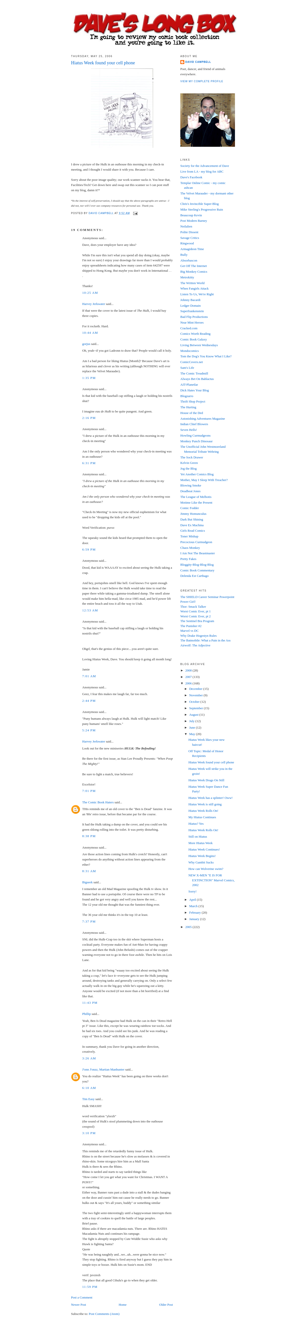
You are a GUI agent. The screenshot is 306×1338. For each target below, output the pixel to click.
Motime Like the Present (196, 502)
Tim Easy (88, 1099)
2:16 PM (89, 418)
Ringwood (187, 243)
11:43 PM (90, 1002)
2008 (188, 670)
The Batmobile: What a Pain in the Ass (205, 640)
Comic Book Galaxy (193, 339)
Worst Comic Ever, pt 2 (195, 616)
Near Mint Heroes (192, 322)
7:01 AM (89, 676)
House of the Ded (191, 413)
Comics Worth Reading (195, 333)
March (193, 906)
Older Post (166, 1304)
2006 (188, 683)
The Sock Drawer (191, 457)
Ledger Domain (190, 305)
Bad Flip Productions (194, 317)
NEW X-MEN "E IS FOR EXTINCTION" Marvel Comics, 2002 (211, 880)
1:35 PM (89, 378)
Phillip (86, 1014)
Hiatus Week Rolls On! (203, 811)
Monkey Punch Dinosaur (196, 441)
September (196, 708)
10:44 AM (90, 332)
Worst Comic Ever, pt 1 (195, 611)
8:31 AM (89, 871)
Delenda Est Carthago (194, 576)
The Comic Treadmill (194, 373)
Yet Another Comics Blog (197, 474)
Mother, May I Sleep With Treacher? (204, 480)
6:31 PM (89, 463)
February (195, 912)
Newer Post (78, 1304)
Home (123, 1304)
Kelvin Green (189, 463)
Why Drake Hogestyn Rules (198, 635)
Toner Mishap (189, 536)
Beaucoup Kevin (191, 215)
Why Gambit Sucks (201, 862)
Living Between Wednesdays (199, 345)
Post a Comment (81, 1297)
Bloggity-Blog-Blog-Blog (197, 564)
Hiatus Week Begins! (202, 856)
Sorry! (192, 891)
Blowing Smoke (190, 485)
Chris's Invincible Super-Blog (199, 204)
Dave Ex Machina (192, 525)
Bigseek (87, 882)
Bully (184, 255)
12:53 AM (90, 610)
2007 (188, 677)
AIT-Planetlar (189, 384)
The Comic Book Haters (98, 802)
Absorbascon (188, 260)
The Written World (192, 283)
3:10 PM (89, 1133)
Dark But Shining (191, 519)
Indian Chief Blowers (194, 424)
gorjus (86, 344)
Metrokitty (187, 277)
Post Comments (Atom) (104, 1314)
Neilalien (186, 226)
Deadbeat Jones (190, 491)
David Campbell (198, 62)
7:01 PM (89, 791)
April (193, 899)
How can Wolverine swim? (205, 869)
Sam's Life (187, 368)
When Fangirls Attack (194, 288)
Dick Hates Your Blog (194, 390)
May (192, 734)
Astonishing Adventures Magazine (202, 418)
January (194, 919)
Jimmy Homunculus (193, 514)
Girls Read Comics (192, 530)
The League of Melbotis (195, 497)
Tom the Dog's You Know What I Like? (205, 356)
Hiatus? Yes (195, 823)
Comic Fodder (189, 508)
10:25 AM (90, 293)
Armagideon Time (192, 249)
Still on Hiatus (197, 836)
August (194, 714)
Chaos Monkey (190, 548)
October (194, 702)
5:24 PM (89, 730)
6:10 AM (89, 1088)
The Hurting (188, 407)
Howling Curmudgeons (195, 435)
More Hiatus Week (200, 843)
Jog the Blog (188, 468)
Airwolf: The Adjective (195, 645)
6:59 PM (89, 549)
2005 (188, 927)
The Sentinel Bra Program (197, 621)
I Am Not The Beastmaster (197, 553)
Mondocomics (189, 351)
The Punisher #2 (190, 626)
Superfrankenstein (192, 311)
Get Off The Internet (193, 266)
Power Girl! (188, 601)
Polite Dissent (189, 232)
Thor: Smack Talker (193, 606)
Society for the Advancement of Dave (204, 166)
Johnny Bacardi (190, 300)
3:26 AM (89, 1058)
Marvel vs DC (189, 630)
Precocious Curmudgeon (196, 542)
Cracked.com (188, 328)
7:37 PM (89, 921)
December (196, 689)
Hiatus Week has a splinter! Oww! (210, 798)
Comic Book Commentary (197, 570)
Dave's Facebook (191, 177)
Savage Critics (189, 238)
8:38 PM (89, 836)
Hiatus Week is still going (205, 804)
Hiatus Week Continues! (204, 849)
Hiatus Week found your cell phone (211, 762)
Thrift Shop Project (192, 401)
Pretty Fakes (188, 559)
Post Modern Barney (193, 221)
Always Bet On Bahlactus (197, 379)
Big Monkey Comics (193, 271)
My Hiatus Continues (202, 817)
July (192, 721)
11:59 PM (90, 1287)
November (196, 695)
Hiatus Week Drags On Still (206, 780)
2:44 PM (89, 701)
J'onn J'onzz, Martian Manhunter (103, 1069)
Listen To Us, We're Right (197, 294)
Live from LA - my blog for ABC (202, 171)
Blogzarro (186, 396)
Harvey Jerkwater (93, 304)
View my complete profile (201, 81)
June (192, 727)
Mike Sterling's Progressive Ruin (201, 209)
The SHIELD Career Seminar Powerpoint (207, 597)
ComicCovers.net (191, 362)
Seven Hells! (188, 430)
